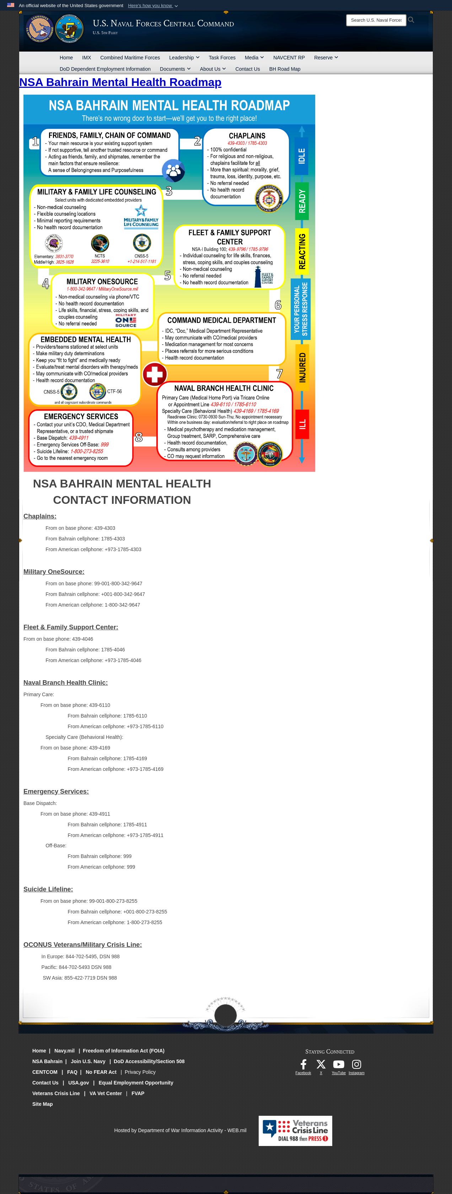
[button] (153, 5)
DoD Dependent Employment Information (105, 69)
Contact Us (247, 69)
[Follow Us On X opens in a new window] (321, 1066)
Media (254, 57)
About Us (213, 69)
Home (66, 57)
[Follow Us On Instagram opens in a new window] (357, 1066)
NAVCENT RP (289, 57)
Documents (175, 69)
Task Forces (222, 57)
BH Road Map (285, 69)
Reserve (326, 57)
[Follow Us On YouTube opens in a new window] (339, 1066)
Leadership (184, 57)
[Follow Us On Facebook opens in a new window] (303, 1066)
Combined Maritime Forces (130, 57)
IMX (86, 57)
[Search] (376, 20)
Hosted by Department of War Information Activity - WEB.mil (180, 1130)
